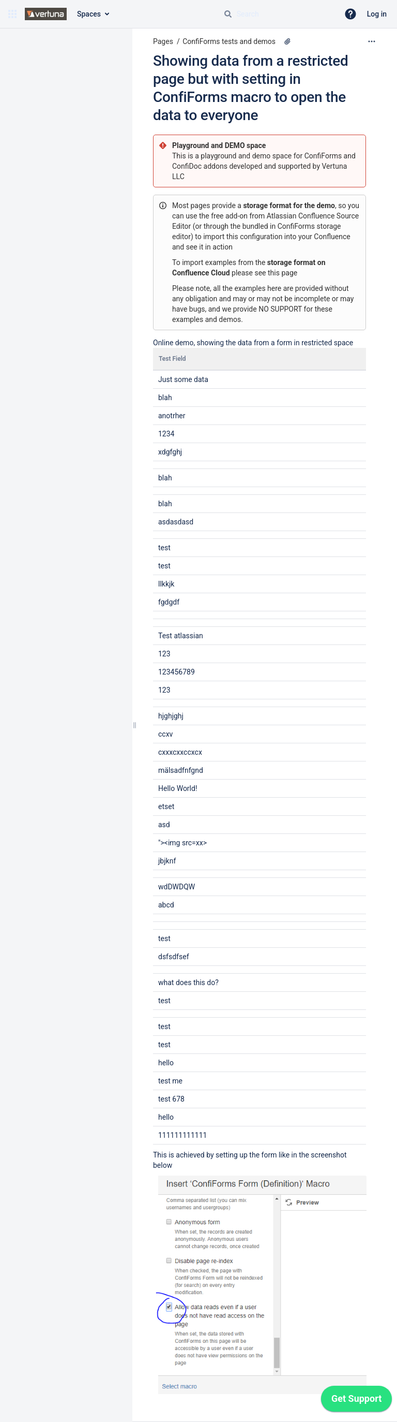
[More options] (371, 41)
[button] (12, 14)
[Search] (228, 14)
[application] (356, 1401)
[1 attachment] (287, 41)
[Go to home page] (46, 14)
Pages (163, 41)
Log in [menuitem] (377, 14)
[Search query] (277, 14)
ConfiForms (324, 156)
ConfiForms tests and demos (229, 41)
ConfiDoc (188, 166)
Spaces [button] (89, 14)
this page (282, 273)
